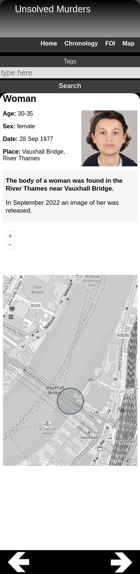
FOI (110, 43)
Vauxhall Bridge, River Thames (34, 154)
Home (49, 43)
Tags (70, 61)
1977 (46, 139)
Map (128, 43)
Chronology (81, 43)
